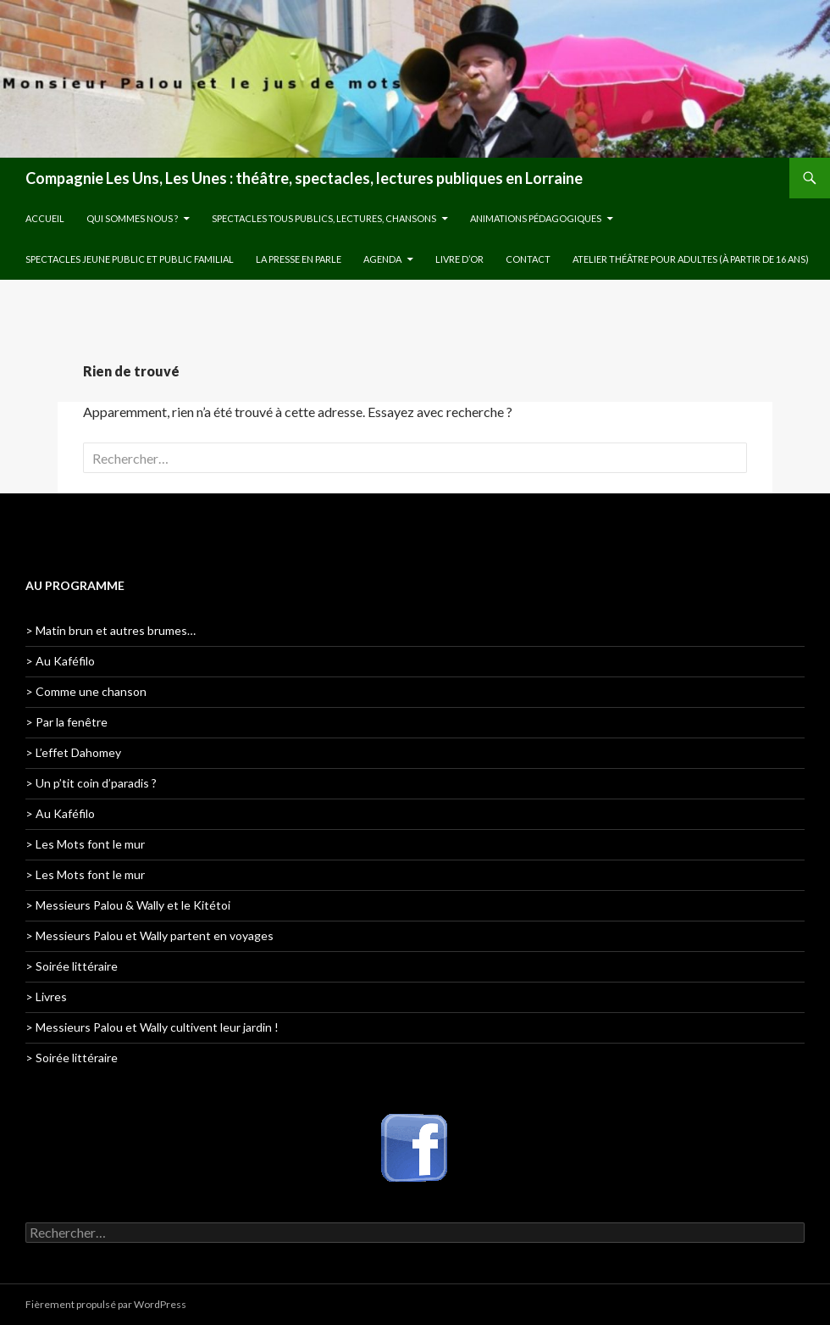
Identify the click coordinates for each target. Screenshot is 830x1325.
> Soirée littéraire (71, 966)
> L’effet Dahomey (73, 752)
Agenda (382, 258)
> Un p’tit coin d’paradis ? (91, 783)
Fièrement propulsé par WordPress (105, 1304)
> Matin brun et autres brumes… (110, 630)
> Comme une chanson (86, 691)
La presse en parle (298, 258)
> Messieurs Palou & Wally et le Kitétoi (127, 905)
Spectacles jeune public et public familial (129, 258)
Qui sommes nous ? (132, 218)
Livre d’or (459, 258)
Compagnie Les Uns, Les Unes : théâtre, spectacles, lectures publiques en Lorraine (304, 178)
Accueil (44, 218)
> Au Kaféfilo (60, 661)
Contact (528, 258)
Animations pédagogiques (535, 218)
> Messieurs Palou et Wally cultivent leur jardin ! (152, 1027)
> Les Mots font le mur (85, 844)
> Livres (46, 996)
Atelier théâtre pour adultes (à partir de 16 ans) (691, 258)
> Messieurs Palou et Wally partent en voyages (149, 935)
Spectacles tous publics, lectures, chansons (324, 218)
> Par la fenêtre (66, 722)
